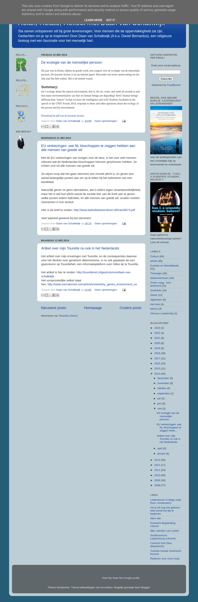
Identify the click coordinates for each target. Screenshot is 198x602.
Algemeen (156, 299)
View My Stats (110, 577)
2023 (157, 327)
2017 (157, 358)
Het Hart (155, 304)
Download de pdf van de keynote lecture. (62, 115)
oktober (162, 388)
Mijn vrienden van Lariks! (164, 530)
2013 (157, 460)
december (163, 378)
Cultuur (154, 256)
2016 (157, 363)
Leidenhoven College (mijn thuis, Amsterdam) (165, 501)
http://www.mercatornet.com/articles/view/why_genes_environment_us (92, 284)
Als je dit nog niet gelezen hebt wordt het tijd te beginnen (165, 510)
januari (161, 453)
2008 (157, 485)
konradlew (107, 587)
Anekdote (155, 290)
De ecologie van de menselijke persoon (71, 62)
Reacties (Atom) (68, 315)
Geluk (153, 295)
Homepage (93, 308)
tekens (154, 308)
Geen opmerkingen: (106, 121)
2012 (157, 465)
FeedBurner (174, 85)
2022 (157, 332)
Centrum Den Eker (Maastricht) (161, 545)
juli (159, 398)
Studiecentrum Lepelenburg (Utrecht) (163, 537)
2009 (157, 480)
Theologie (156, 273)
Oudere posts (131, 308)
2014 (157, 373)
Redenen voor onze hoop (165, 558)
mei (159, 408)
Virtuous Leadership (161, 313)
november (163, 383)
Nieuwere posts (53, 308)
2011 (157, 470)
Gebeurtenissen (159, 278)
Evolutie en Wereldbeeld (164, 265)
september (164, 393)
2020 (157, 343)
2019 (157, 348)
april (160, 448)
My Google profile (129, 577)
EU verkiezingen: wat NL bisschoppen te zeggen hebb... (169, 427)
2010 (157, 475)
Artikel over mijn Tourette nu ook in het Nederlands (80, 248)
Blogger (145, 587)
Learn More (93, 20)
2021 (157, 337)
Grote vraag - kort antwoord (160, 284)
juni (159, 403)
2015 (157, 368)
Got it (110, 20)
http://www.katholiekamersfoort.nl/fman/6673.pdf (104, 210)
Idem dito (155, 518)
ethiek (153, 261)
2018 (157, 353)
